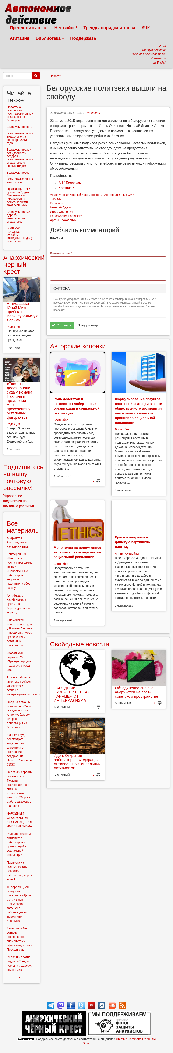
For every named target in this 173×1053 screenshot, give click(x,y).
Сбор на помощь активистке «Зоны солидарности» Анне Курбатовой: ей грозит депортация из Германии (19, 714)
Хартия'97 (66, 188)
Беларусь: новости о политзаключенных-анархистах (20, 177)
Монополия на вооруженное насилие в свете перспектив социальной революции (77, 552)
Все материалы (23, 527)
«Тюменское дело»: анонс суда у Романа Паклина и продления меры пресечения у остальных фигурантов (19, 400)
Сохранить (61, 325)
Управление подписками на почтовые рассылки (18, 501)
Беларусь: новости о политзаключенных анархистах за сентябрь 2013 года (20, 135)
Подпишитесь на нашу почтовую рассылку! (23, 477)
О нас (86, 1043)
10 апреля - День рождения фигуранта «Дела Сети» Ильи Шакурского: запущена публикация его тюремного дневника (19, 903)
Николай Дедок (60, 207)
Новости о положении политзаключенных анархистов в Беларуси (20, 113)
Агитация (19, 38)
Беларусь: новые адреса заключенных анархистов (18, 216)
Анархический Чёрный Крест (69, 194)
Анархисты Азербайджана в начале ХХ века (18, 542)
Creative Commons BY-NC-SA (136, 1039)
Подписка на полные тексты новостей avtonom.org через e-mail (19, 871)
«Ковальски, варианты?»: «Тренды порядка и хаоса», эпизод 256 (19, 661)
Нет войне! (65, 27)
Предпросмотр (88, 325)
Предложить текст (29, 27)
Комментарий (61, 253)
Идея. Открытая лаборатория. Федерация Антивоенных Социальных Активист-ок (77, 761)
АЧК (147, 27)
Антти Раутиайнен (127, 553)
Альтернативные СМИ (119, 194)
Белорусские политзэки (66, 216)
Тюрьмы (55, 199)
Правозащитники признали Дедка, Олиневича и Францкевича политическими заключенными (18, 197)
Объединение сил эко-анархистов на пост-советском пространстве (136, 692)
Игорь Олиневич (61, 211)
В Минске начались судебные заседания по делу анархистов (20, 234)
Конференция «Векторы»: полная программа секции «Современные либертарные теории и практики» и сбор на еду (19, 571)
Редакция (93, 112)
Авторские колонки (78, 346)
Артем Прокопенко (63, 220)
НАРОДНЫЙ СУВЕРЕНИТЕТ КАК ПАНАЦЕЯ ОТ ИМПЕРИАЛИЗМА (72, 694)
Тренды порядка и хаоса (109, 27)
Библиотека (50, 38)
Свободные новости (79, 644)
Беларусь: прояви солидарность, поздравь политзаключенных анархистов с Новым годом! (20, 158)
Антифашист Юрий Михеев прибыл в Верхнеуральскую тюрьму (22, 311)
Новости (55, 76)
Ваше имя (57, 237)
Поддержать (83, 38)
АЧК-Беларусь (70, 183)
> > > (22, 977)
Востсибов (61, 420)
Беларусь (56, 203)
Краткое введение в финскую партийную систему (132, 542)
